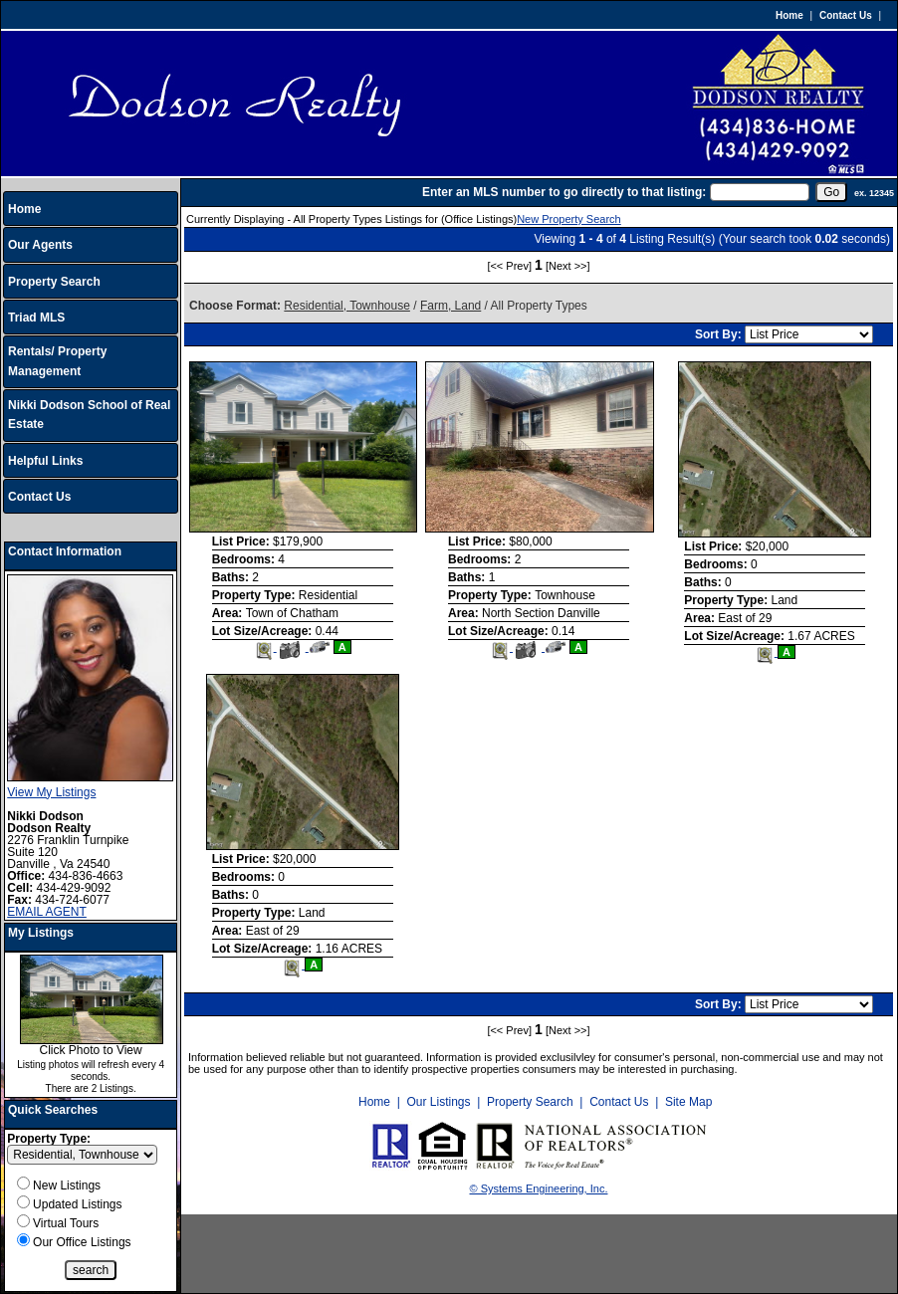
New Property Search (569, 219)
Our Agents (40, 245)
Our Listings (438, 1102)
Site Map (688, 1102)
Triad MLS (36, 317)
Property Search (54, 282)
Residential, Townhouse (347, 306)
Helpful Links (45, 461)
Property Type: (49, 1139)
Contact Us (845, 15)
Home (789, 15)
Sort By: (720, 334)
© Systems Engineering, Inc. (539, 1188)
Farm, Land (450, 306)
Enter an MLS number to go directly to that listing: (564, 192)
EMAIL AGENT (47, 912)
